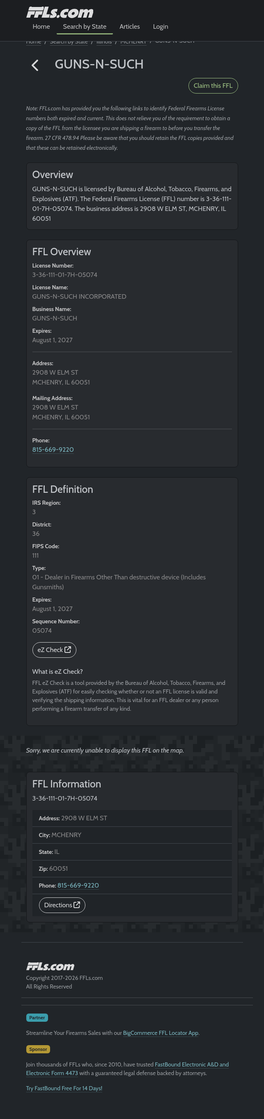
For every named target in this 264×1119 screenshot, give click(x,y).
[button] (35, 65)
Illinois (104, 41)
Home (41, 26)
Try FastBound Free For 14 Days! (64, 1088)
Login (160, 26)
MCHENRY (134, 41)
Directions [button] (62, 905)
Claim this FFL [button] (213, 85)
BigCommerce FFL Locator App (160, 1033)
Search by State (85, 26)
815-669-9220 (53, 449)
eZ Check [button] (54, 650)
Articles (129, 26)
